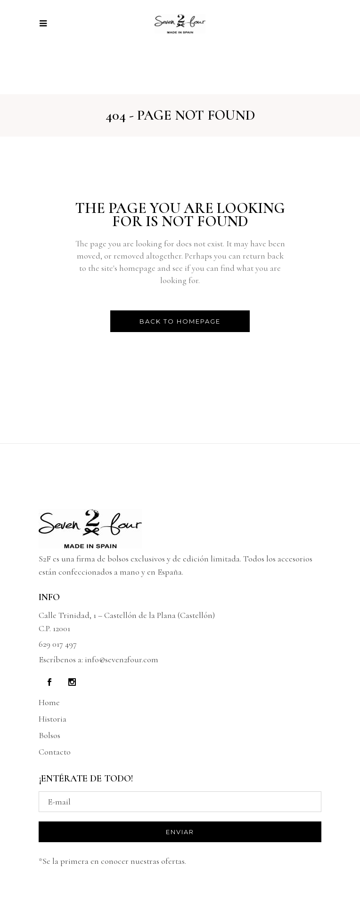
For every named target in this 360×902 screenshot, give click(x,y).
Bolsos (49, 735)
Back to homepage (180, 321)
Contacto (55, 752)
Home (49, 702)
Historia (52, 719)
